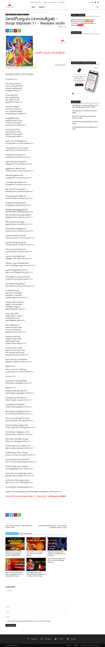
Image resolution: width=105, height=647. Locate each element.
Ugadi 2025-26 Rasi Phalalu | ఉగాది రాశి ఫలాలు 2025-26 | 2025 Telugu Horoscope (56, 560)
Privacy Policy (83, 645)
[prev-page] (6, 579)
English (42, 7)
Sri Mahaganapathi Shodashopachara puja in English (84, 111)
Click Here (80, 25)
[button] (97, 7)
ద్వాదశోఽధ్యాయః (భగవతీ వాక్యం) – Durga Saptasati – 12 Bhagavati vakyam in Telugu (52, 526)
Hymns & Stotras (53, 2)
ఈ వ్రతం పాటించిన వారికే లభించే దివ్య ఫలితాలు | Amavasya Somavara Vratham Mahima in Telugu (13, 574)
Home (7, 12)
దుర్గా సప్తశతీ (20, 14)
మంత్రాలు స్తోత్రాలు (13, 14)
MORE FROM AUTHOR (26, 533)
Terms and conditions (94, 645)
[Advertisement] (36, 502)
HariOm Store (61, 2)
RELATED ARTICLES (12, 533)
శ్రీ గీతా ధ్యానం (26, 14)
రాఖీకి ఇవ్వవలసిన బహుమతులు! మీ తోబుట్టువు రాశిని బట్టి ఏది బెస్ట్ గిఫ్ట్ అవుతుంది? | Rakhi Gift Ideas (13, 553)
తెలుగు (34, 7)
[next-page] (9, 579)
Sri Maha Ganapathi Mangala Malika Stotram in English (85, 122)
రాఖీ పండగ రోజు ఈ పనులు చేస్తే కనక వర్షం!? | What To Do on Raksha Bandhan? (35, 553)
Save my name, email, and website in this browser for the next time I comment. (29, 621)
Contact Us (69, 645)
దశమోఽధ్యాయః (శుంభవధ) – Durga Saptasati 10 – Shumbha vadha (19, 526)
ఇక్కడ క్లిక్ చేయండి (88, 21)
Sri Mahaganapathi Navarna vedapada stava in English (85, 128)
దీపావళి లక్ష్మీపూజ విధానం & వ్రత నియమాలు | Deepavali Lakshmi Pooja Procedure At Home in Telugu (36, 574)
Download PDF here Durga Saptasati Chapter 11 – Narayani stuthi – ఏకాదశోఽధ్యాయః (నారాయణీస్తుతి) (35, 496)
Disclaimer (76, 645)
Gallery (45, 2)
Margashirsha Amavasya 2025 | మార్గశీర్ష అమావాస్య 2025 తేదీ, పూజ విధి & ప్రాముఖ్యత (57, 553)
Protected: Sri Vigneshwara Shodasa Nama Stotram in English (84, 117)
